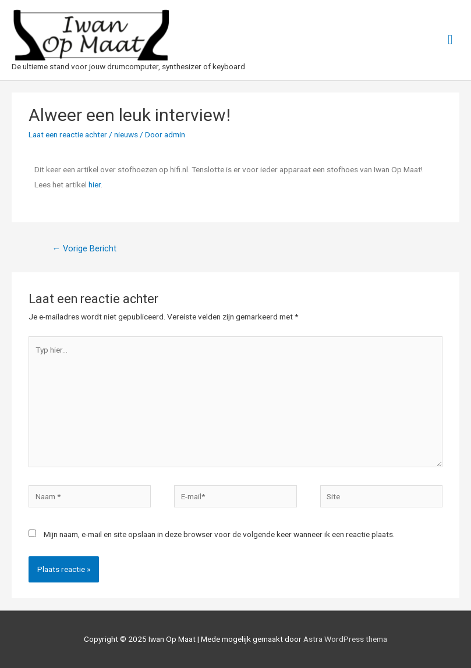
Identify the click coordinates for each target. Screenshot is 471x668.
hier (94, 184)
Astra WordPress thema (345, 639)
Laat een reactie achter (68, 134)
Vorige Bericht (84, 248)
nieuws (126, 134)
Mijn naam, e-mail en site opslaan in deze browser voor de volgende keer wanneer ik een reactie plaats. (219, 534)
